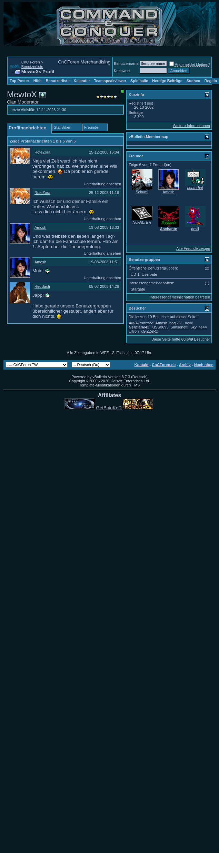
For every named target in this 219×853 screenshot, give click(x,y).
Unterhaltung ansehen (102, 184)
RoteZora (42, 152)
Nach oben (203, 365)
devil (195, 229)
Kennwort (122, 71)
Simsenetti (179, 327)
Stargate (138, 289)
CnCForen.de (164, 365)
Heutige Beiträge (167, 81)
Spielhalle (139, 81)
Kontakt (142, 365)
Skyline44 (198, 327)
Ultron (134, 331)
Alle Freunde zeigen (193, 248)
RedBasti (42, 286)
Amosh (40, 227)
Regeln (211, 81)
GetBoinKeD (109, 407)
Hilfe (37, 81)
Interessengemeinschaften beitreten (180, 297)
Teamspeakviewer (110, 81)
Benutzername (126, 63)
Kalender (82, 81)
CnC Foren (30, 62)
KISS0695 (160, 327)
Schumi (142, 192)
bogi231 (176, 323)
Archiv (185, 365)
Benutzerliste (32, 67)
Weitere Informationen (191, 126)
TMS (136, 385)
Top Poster (19, 81)
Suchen (193, 81)
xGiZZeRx (149, 331)
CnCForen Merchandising (84, 62)
